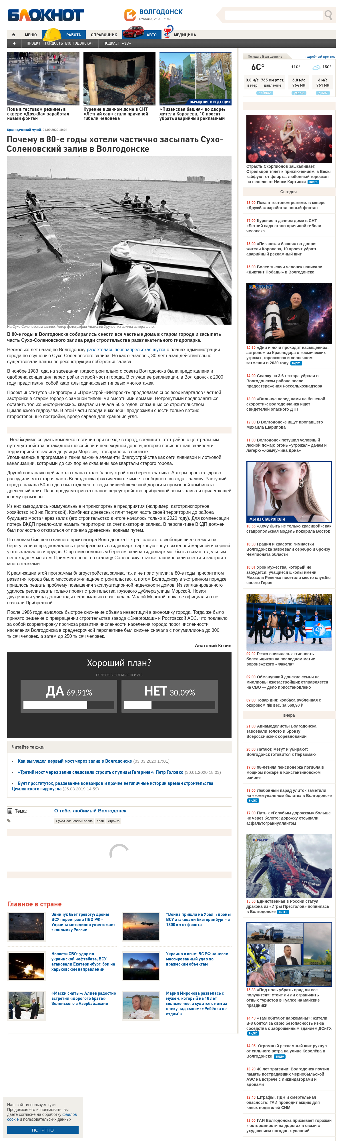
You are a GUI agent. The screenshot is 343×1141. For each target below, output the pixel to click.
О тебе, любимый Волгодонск (90, 811)
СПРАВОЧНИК (104, 34)
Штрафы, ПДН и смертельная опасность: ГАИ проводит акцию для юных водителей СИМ (283, 1102)
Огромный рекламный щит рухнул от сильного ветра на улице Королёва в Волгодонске (286, 1051)
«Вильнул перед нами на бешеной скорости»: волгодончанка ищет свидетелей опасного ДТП (285, 404)
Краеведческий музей (24, 129)
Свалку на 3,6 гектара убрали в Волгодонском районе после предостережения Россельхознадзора (284, 380)
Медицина (180, 34)
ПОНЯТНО (43, 1130)
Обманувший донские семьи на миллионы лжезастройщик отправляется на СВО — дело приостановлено (287, 682)
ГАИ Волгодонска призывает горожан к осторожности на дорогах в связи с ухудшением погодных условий (289, 1125)
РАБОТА (61, 34)
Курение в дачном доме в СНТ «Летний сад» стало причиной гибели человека (283, 225)
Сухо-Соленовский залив (74, 821)
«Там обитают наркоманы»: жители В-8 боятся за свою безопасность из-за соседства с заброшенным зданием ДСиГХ (289, 1023)
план (100, 821)
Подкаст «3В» (117, 43)
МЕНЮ (31, 34)
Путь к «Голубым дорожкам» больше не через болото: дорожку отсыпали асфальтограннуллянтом (288, 818)
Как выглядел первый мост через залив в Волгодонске (75, 761)
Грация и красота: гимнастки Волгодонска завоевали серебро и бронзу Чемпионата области (288, 549)
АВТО (139, 34)
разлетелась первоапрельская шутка (126, 349)
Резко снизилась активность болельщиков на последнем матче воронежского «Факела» (280, 659)
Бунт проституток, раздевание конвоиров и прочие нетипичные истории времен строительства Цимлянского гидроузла (113, 786)
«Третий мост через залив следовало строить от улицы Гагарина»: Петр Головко (101, 772)
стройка (113, 821)
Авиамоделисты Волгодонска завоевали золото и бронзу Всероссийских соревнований (281, 731)
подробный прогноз (320, 56)
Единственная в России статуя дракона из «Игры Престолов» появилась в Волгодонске (287, 906)
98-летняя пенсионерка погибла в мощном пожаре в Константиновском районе (285, 772)
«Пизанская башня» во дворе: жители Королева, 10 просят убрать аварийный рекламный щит (282, 248)
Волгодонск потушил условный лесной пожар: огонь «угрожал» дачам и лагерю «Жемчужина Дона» (286, 445)
